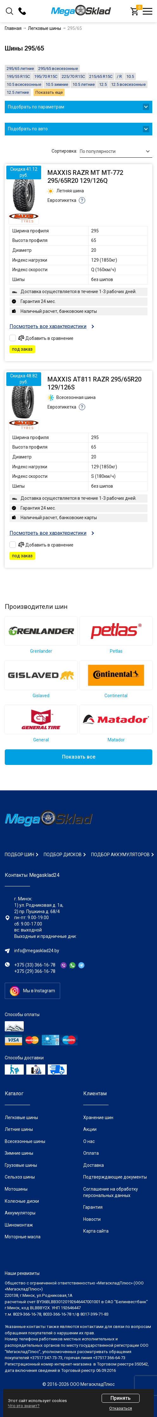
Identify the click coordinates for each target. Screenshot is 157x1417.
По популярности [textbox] (98, 151)
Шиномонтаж (19, 1225)
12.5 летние (18, 92)
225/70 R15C (73, 76)
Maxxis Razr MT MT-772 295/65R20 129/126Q (85, 176)
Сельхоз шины (20, 1177)
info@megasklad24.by (36, 950)
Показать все (78, 757)
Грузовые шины (21, 1165)
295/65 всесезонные (58, 68)
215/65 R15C (100, 76)
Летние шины (19, 1129)
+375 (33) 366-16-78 (34, 964)
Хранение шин (98, 1117)
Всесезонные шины (25, 1141)
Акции (90, 1129)
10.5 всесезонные (24, 84)
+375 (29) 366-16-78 (34, 971)
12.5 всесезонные (128, 84)
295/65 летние (20, 68)
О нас (89, 1141)
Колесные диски (22, 1201)
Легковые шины (21, 1117)
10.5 (130, 76)
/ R (119, 76)
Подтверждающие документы (115, 1177)
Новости (92, 1219)
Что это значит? (24, 1405)
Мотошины (16, 1189)
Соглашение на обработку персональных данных (110, 1192)
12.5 (103, 84)
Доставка (93, 1165)
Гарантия (93, 1207)
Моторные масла (23, 1236)
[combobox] (116, 151)
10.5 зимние (57, 84)
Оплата (91, 1153)
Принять (120, 1398)
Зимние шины (19, 1153)
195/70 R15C (45, 76)
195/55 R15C (18, 76)
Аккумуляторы (20, 1212)
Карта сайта (96, 1231)
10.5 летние (83, 84)
